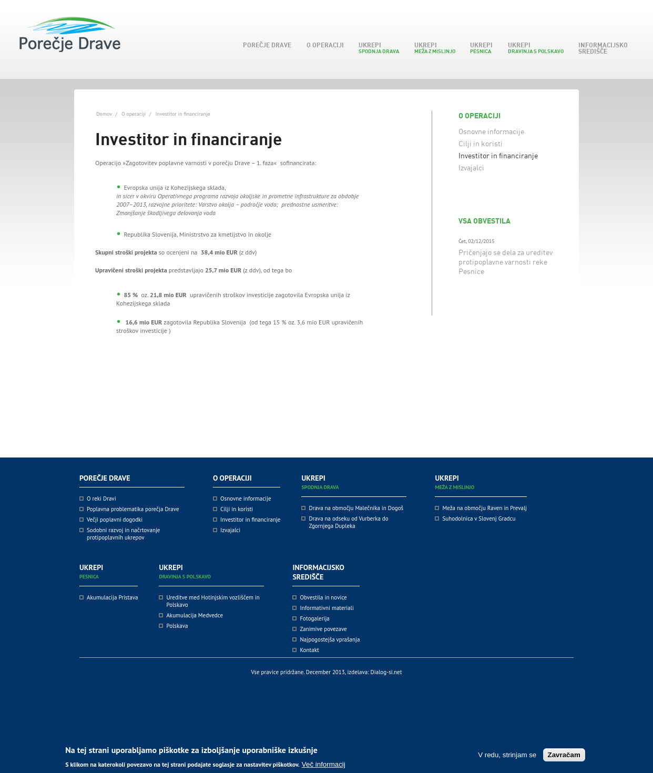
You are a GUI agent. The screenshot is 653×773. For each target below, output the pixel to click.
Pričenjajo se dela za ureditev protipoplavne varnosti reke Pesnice (505, 262)
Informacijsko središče (601, 48)
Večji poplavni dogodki (114, 519)
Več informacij (323, 767)
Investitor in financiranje (498, 155)
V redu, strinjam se (507, 758)
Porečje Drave (265, 45)
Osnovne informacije (491, 131)
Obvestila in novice (323, 597)
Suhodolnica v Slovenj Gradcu (478, 518)
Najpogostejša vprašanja (330, 639)
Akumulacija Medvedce (194, 615)
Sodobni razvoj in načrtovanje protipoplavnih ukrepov (123, 533)
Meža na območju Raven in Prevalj (484, 508)
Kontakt (309, 650)
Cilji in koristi (480, 143)
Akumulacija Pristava (112, 597)
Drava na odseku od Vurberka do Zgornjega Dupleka (348, 522)
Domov (104, 113)
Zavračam (564, 758)
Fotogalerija (314, 618)
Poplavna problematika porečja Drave (133, 509)
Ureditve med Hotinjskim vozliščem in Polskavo (212, 601)
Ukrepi (377, 47)
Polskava (177, 625)
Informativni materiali (326, 608)
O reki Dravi (101, 498)
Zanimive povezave (323, 629)
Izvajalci (471, 167)
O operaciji (323, 45)
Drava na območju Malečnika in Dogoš (356, 508)
